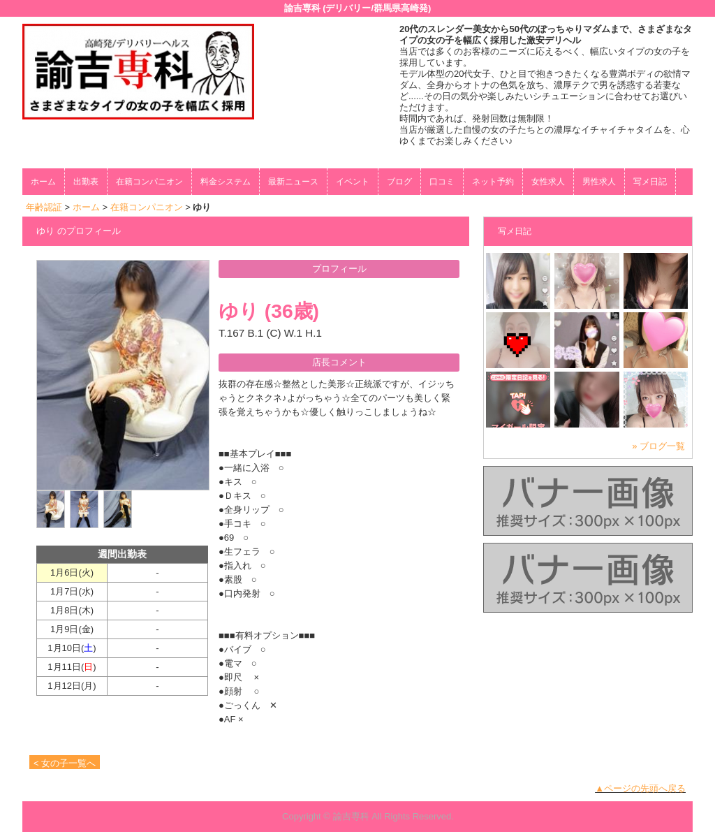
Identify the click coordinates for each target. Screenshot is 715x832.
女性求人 (548, 182)
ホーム (43, 182)
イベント (352, 182)
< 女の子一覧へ (65, 763)
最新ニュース (293, 182)
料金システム (225, 182)
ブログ (399, 182)
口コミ (442, 182)
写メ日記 (650, 182)
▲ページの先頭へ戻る (640, 788)
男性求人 (599, 182)
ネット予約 (493, 182)
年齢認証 (44, 207)
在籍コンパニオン (149, 182)
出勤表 (85, 182)
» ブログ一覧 (658, 446)
